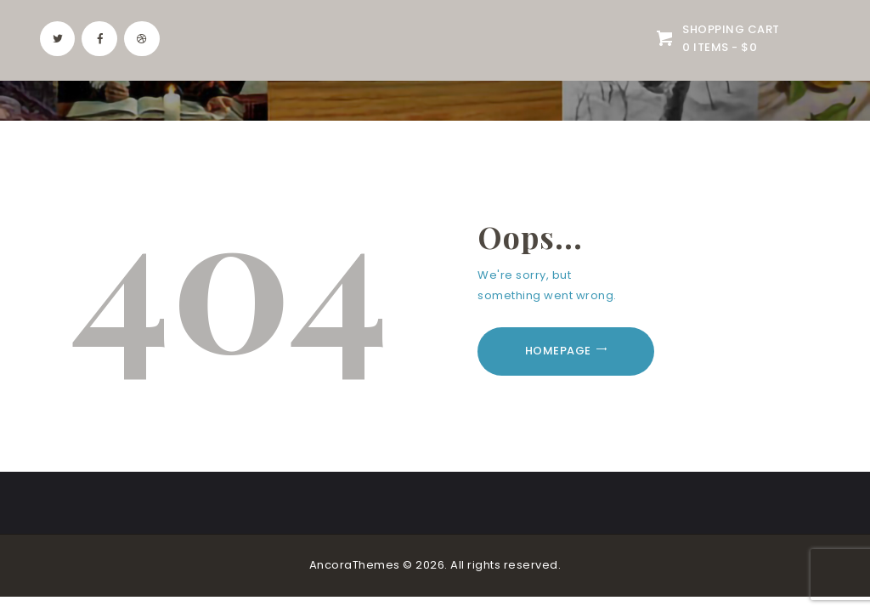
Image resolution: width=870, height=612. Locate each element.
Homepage (558, 351)
